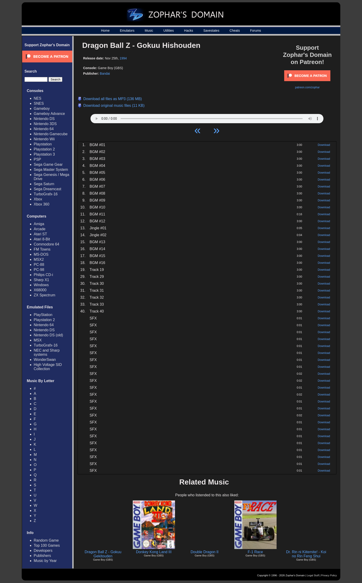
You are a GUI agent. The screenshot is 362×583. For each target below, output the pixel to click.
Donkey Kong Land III (154, 552)
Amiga (39, 224)
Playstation (43, 144)
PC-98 (39, 270)
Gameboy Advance (49, 114)
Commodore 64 (46, 244)
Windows (41, 285)
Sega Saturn (44, 184)
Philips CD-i (43, 275)
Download (324, 145)
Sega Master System (51, 170)
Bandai (105, 73)
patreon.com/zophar (307, 87)
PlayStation (43, 315)
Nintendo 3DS (45, 124)
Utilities (168, 30)
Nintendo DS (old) (48, 335)
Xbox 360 (41, 204)
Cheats (234, 30)
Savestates (211, 30)
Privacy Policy (329, 575)
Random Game (46, 540)
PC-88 (39, 265)
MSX (38, 340)
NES (37, 98)
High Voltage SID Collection (48, 367)
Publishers (42, 556)
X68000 (40, 290)
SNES (39, 103)
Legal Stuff (313, 575)
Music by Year (45, 561)
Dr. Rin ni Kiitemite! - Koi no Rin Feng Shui (306, 554)
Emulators (127, 30)
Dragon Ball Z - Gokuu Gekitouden (102, 554)
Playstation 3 (44, 154)
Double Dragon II (205, 552)
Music (149, 30)
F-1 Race (255, 552)
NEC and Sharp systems (47, 352)
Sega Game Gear (48, 164)
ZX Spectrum (44, 295)
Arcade (39, 229)
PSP (37, 159)
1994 (123, 58)
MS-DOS (41, 254)
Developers (43, 550)
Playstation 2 (44, 149)
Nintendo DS (44, 119)
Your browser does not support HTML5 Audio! (206, 117)
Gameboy (42, 108)
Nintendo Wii (44, 139)
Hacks (188, 30)
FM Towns (42, 249)
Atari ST (40, 234)
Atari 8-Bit (42, 239)
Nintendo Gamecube (51, 134)
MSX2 (39, 259)
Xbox (38, 199)
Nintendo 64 (44, 129)
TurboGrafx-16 (45, 194)
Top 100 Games (47, 545)
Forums (255, 30)
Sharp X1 (41, 280)
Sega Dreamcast (47, 189)
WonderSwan (45, 360)
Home (105, 30)
